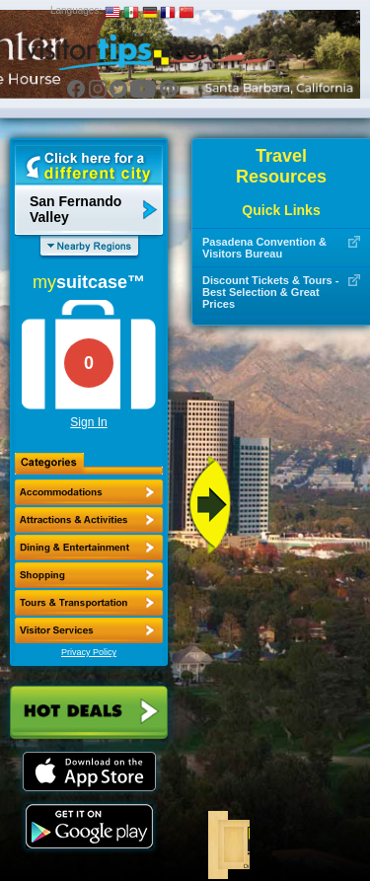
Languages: (76, 10)
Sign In (88, 422)
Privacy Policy (88, 652)
